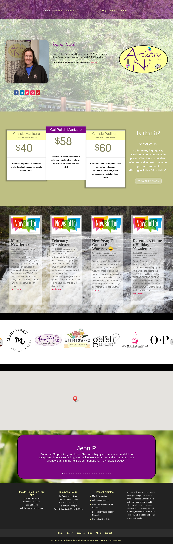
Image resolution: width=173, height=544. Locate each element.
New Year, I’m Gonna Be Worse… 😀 (104, 244)
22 (110, 473)
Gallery (58, 11)
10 (83, 473)
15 (94, 473)
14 (92, 473)
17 (99, 473)
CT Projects (108, 540)
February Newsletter (60, 242)
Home (48, 11)
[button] (76, 399)
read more (16, 289)
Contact (124, 11)
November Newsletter (101, 519)
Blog (104, 11)
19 (103, 473)
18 (101, 473)
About (113, 11)
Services (69, 11)
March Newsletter (20, 242)
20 (106, 473)
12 (87, 473)
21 (108, 473)
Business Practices (18, 251)
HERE (94, 63)
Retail (23, 254)
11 (85, 473)
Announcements (28, 249)
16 (96, 473)
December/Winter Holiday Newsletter (147, 244)
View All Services (148, 181)
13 (89, 473)
